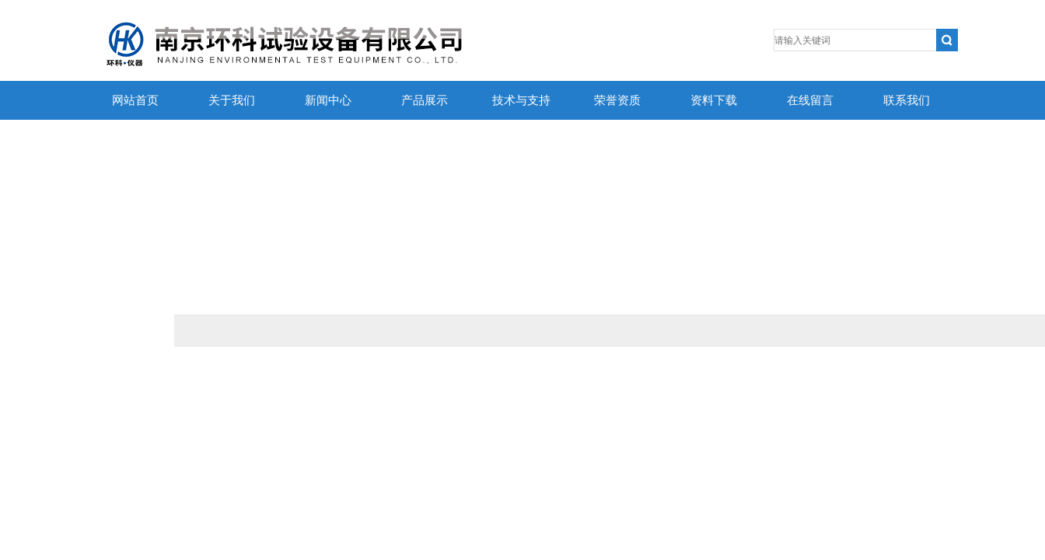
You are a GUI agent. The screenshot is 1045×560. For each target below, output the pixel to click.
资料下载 (713, 100)
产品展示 (424, 100)
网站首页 (135, 100)
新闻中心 (328, 100)
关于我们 (231, 100)
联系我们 (906, 100)
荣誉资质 (617, 100)
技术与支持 (521, 100)
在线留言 (810, 100)
